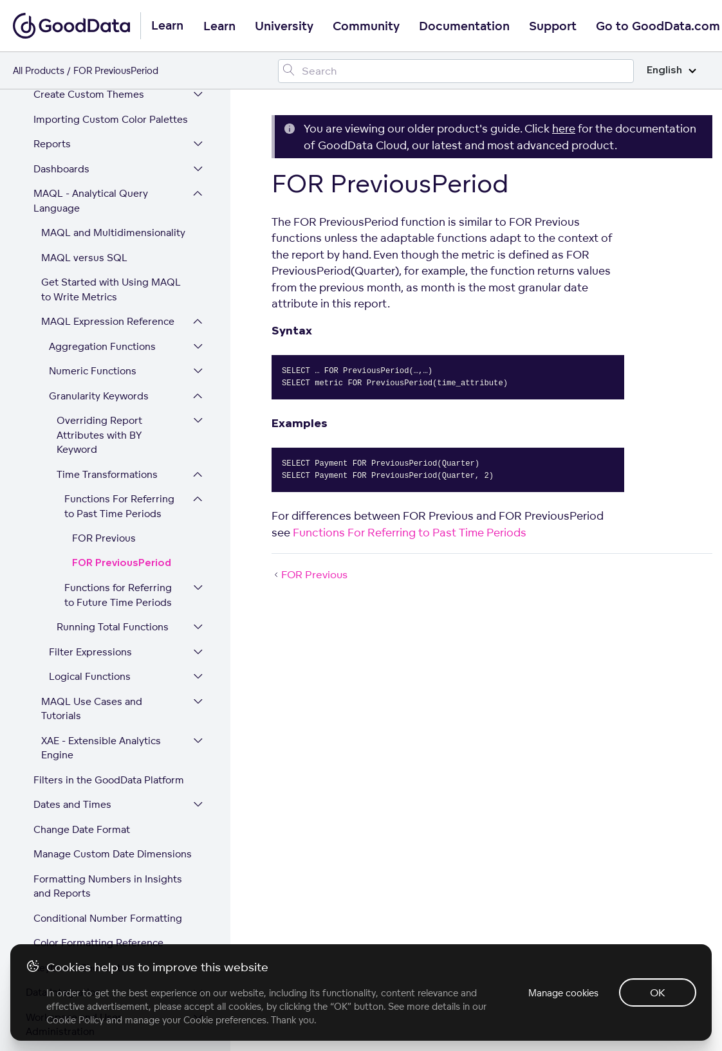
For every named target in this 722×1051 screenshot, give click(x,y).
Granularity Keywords (99, 222)
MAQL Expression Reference (107, 148)
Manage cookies (563, 992)
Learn (219, 26)
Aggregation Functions (102, 173)
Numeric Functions (92, 197)
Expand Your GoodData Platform (100, 883)
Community (366, 26)
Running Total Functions (113, 453)
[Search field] (456, 71)
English (671, 70)
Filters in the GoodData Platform (108, 606)
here (563, 128)
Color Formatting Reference (98, 769)
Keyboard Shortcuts (79, 794)
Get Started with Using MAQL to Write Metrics (111, 115)
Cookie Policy (75, 1019)
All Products (38, 70)
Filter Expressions (90, 478)
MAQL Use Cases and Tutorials (91, 535)
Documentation (464, 26)
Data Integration (63, 818)
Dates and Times (72, 631)
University (284, 26)
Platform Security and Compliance (76, 914)
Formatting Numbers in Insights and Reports (107, 712)
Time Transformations (107, 301)
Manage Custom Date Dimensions (112, 680)
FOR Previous (104, 364)
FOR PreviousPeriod (121, 389)
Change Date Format (81, 656)
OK (657, 992)
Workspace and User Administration (74, 850)
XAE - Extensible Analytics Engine (101, 574)
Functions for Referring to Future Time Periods (118, 421)
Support (553, 26)
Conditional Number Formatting (107, 744)
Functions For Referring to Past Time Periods (119, 332)
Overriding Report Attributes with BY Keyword (99, 261)
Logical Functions (90, 503)
